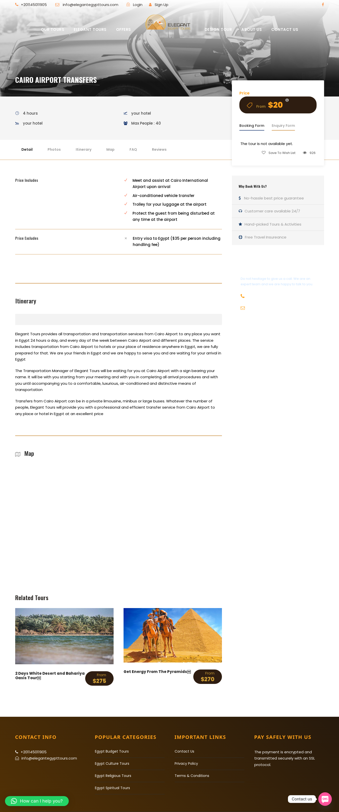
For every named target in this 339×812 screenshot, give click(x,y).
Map (110, 149)
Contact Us (184, 751)
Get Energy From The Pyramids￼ (157, 671)
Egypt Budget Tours (112, 751)
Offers (123, 29)
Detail (27, 149)
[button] (37, 801)
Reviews (159, 149)
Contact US (284, 29)
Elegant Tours (90, 29)
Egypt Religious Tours (113, 775)
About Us (251, 29)
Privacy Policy (186, 763)
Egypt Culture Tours (112, 763)
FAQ (133, 149)
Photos (54, 149)
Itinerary (83, 149)
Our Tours (53, 29)
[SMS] (325, 799)
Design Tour (218, 29)
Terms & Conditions (192, 775)
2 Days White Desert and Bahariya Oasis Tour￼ (50, 675)
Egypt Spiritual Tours (112, 787)
